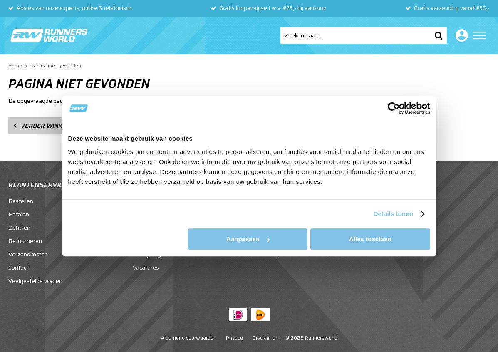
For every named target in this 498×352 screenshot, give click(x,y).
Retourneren (25, 240)
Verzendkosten (28, 254)
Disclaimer (265, 338)
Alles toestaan (370, 239)
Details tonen (393, 213)
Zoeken (438, 35)
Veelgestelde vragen (35, 280)
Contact (18, 267)
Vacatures (146, 267)
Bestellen (20, 201)
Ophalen (19, 227)
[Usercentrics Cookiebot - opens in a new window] (393, 108)
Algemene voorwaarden (188, 338)
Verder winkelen (49, 125)
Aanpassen (248, 239)
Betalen (18, 214)
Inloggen (460, 35)
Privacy (234, 338)
